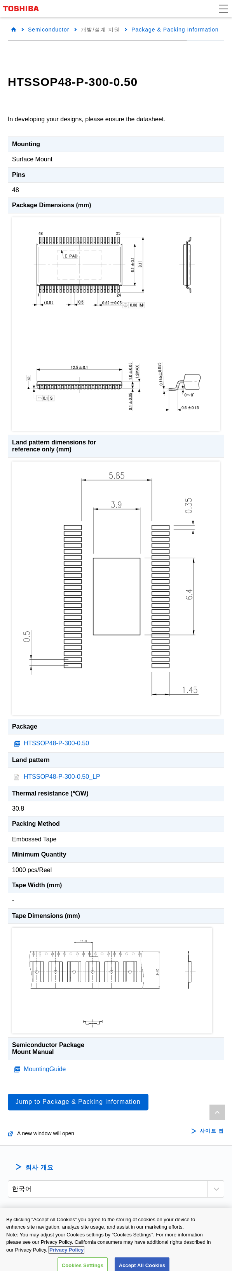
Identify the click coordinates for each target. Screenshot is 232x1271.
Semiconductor (48, 29)
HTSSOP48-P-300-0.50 (56, 743)
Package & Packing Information (174, 29)
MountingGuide (45, 1069)
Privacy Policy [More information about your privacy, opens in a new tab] (66, 1257)
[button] (223, 8)
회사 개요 (39, 1167)
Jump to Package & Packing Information (78, 1101)
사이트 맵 (212, 1131)
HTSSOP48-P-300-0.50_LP (62, 776)
